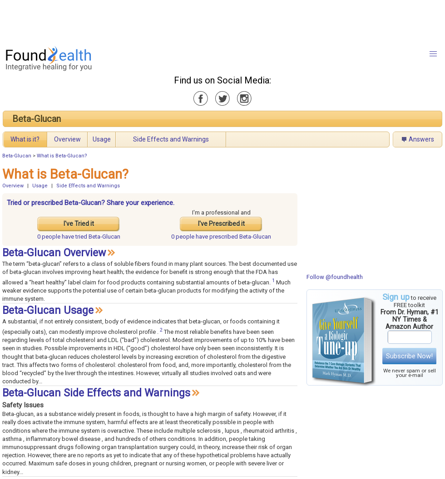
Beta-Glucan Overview (54, 253)
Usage (102, 139)
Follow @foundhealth (335, 277)
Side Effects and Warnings (171, 139)
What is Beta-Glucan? (62, 156)
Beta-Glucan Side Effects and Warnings (96, 393)
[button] (433, 54)
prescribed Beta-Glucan (221, 236)
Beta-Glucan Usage (48, 310)
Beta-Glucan (36, 118)
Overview (67, 139)
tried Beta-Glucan (78, 236)
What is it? (25, 139)
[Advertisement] (222, 20)
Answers (421, 139)
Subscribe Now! (409, 356)
